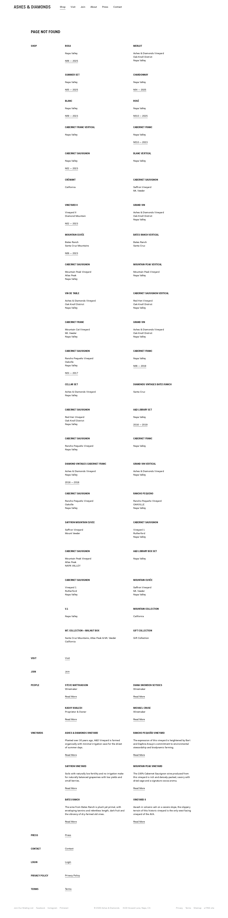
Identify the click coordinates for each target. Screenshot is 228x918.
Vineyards (37, 733)
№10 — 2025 (140, 116)
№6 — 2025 (71, 61)
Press (105, 7)
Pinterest (64, 908)
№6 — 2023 (71, 253)
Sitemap (197, 908)
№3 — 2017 (71, 373)
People (35, 685)
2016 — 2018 (72, 482)
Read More (71, 697)
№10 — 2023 (140, 142)
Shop (34, 46)
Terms (34, 889)
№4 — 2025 (139, 90)
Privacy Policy (39, 876)
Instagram (52, 908)
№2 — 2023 (71, 168)
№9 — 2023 (71, 116)
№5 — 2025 (71, 90)
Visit (73, 7)
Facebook (40, 908)
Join (83, 7)
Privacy (179, 908)
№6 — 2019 (139, 366)
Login (34, 862)
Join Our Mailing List (24, 908)
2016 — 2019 (140, 425)
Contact (117, 7)
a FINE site (209, 908)
